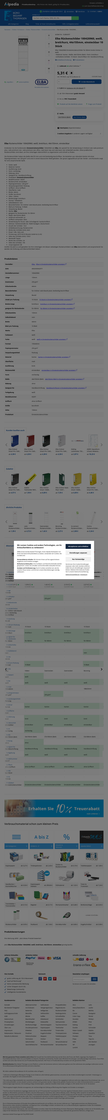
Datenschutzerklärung (73, 574)
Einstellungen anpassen (78, 553)
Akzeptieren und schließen (78, 546)
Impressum (83, 574)
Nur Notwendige (78, 559)
